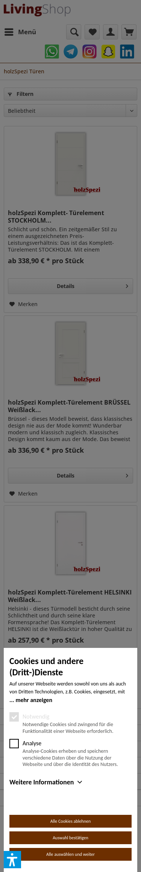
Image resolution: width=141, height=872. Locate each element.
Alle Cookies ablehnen (70, 821)
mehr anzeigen (33, 700)
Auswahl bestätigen (70, 837)
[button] (12, 859)
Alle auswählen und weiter (70, 854)
